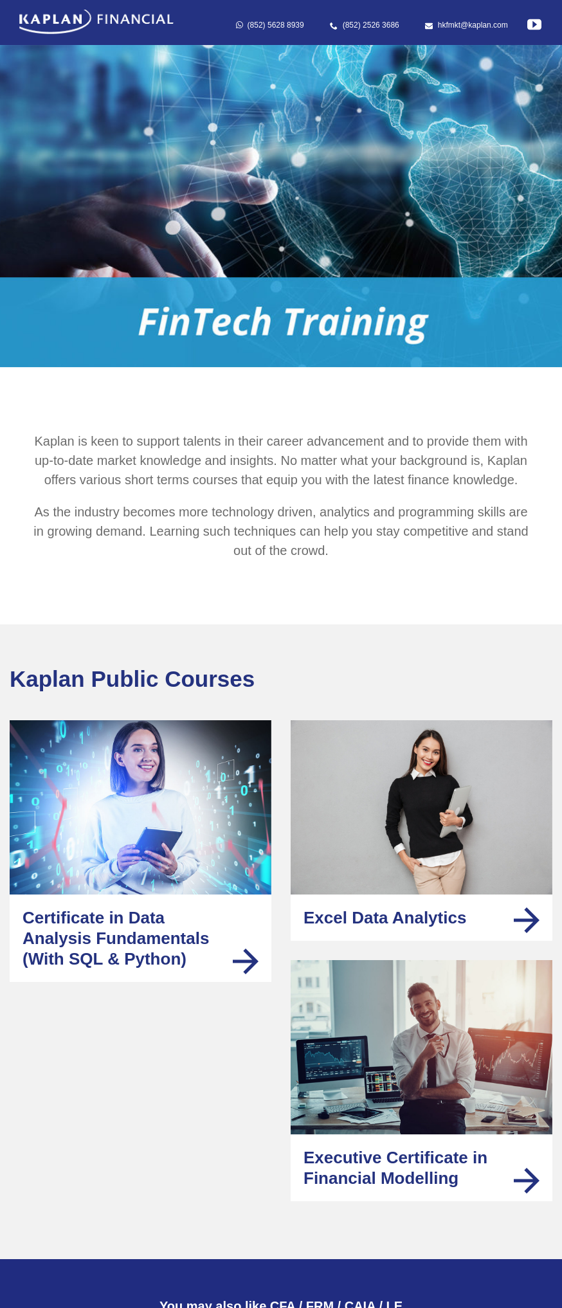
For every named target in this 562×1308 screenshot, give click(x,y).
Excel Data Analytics (385, 917)
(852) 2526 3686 (364, 25)
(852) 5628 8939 (270, 25)
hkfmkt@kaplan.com (466, 25)
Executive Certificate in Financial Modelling (395, 1168)
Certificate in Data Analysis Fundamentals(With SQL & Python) (116, 938)
